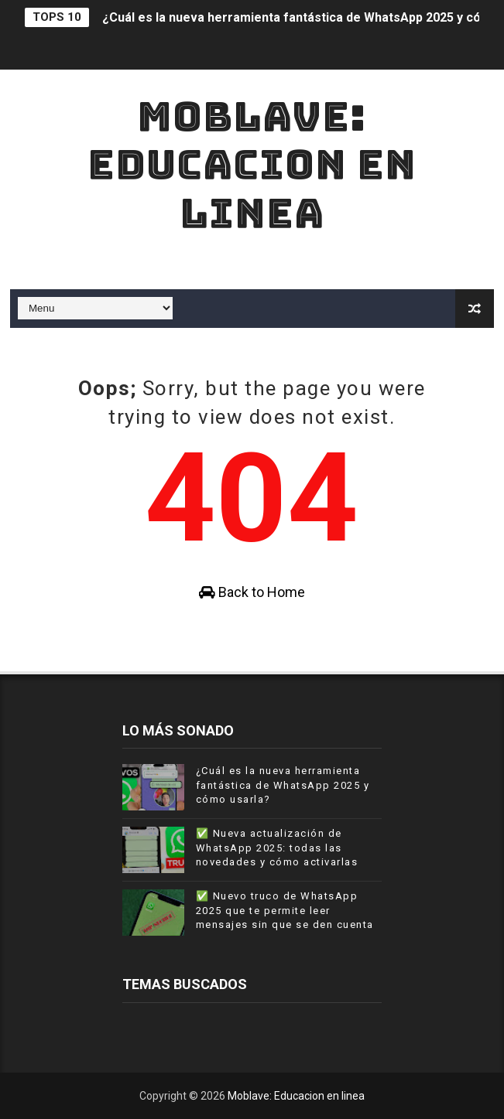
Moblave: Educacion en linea (252, 165)
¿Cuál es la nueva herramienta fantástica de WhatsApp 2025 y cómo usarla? (283, 784)
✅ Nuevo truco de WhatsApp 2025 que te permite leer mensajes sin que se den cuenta (285, 910)
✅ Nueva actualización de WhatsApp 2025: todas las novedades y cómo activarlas (277, 847)
